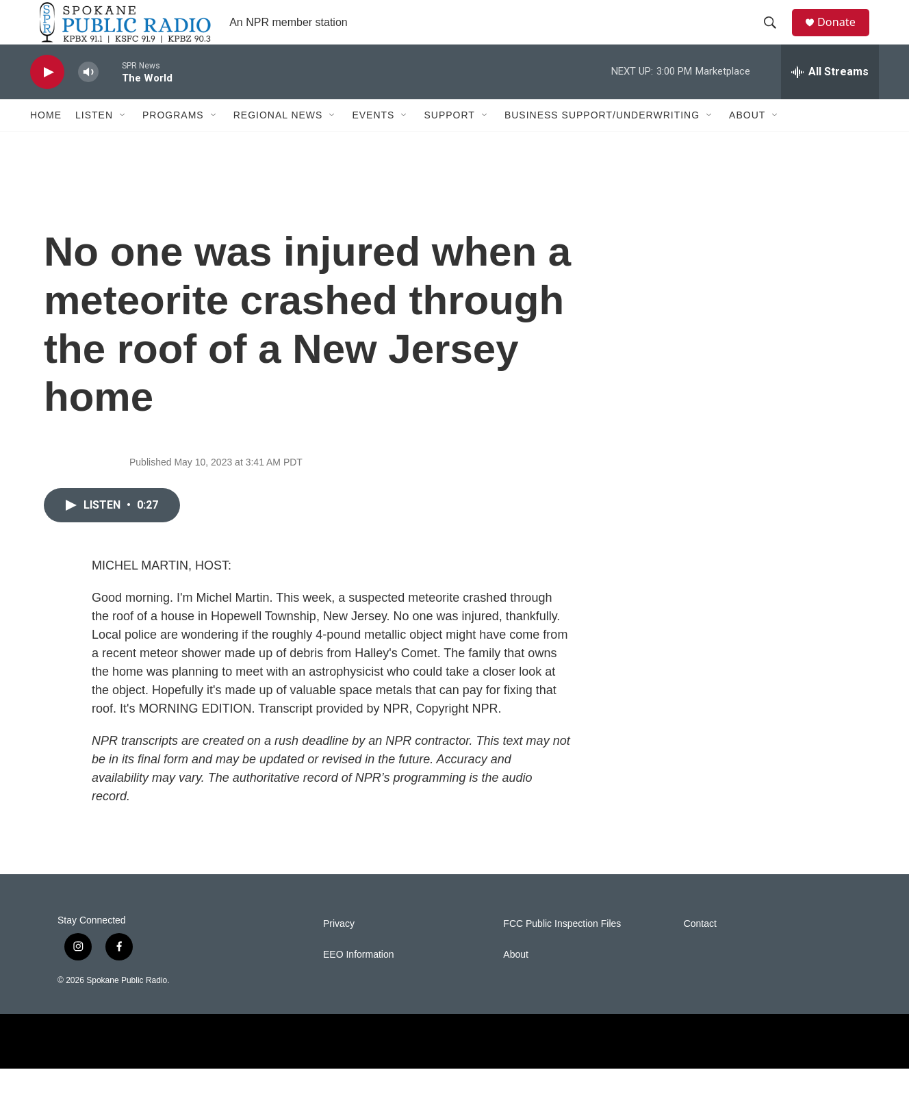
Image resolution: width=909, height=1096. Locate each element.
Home (46, 142)
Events (373, 142)
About (747, 142)
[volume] (88, 99)
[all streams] (830, 99)
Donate (844, 36)
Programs (173, 142)
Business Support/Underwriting (602, 142)
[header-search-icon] (776, 36)
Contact (700, 951)
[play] (47, 99)
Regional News (278, 142)
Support (449, 142)
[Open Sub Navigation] (123, 142)
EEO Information (358, 982)
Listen (94, 142)
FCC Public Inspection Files (562, 951)
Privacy (339, 951)
